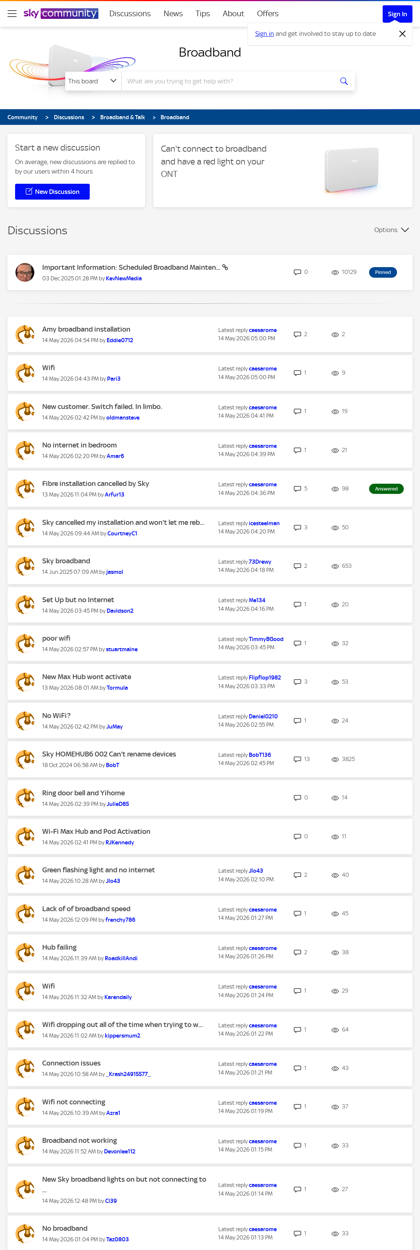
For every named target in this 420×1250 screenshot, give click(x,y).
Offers (268, 13)
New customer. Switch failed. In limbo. (102, 406)
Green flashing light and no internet (98, 870)
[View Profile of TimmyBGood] (266, 639)
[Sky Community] (61, 13)
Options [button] (385, 230)
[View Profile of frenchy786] (120, 919)
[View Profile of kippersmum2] (122, 1035)
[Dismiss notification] (403, 34)
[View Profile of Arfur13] (114, 494)
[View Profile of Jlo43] (113, 881)
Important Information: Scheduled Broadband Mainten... (132, 267)
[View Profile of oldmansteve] (122, 417)
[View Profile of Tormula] (117, 687)
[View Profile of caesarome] (263, 330)
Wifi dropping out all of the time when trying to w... (122, 1024)
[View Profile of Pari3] (114, 378)
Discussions (130, 13)
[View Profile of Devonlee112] (119, 1151)
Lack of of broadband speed (86, 908)
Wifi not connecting (73, 1102)
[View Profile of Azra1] (113, 1113)
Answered (386, 489)
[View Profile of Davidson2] (120, 610)
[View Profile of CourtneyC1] (122, 533)
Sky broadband (66, 561)
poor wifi (56, 638)
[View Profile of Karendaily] (118, 997)
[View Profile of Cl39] (111, 1201)
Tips (203, 13)
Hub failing (59, 947)
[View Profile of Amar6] (115, 456)
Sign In (397, 14)
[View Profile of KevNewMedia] (124, 278)
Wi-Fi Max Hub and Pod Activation (96, 831)
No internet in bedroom (79, 445)
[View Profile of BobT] (112, 765)
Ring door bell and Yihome (83, 793)
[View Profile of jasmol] (114, 572)
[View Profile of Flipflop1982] (265, 677)
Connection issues (71, 1063)
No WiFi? (56, 715)
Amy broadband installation (86, 329)
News (173, 13)
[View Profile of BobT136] (260, 755)
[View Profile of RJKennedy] (120, 842)
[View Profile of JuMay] (114, 726)
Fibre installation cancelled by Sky (95, 483)
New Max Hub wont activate (86, 676)
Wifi (48, 367)
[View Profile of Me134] (257, 600)
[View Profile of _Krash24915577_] (128, 1074)
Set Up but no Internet (78, 599)
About (233, 13)
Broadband (210, 52)
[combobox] (226, 81)
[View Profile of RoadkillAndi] (121, 958)
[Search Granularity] (93, 81)
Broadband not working (79, 1140)
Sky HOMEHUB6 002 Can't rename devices (109, 754)
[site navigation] (12, 13)
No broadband (64, 1228)
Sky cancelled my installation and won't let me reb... (123, 522)
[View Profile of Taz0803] (117, 1239)
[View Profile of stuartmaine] (122, 649)
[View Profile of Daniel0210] (263, 716)
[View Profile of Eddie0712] (120, 340)
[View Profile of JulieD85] (118, 804)
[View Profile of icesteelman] (264, 523)
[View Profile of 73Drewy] (260, 561)
